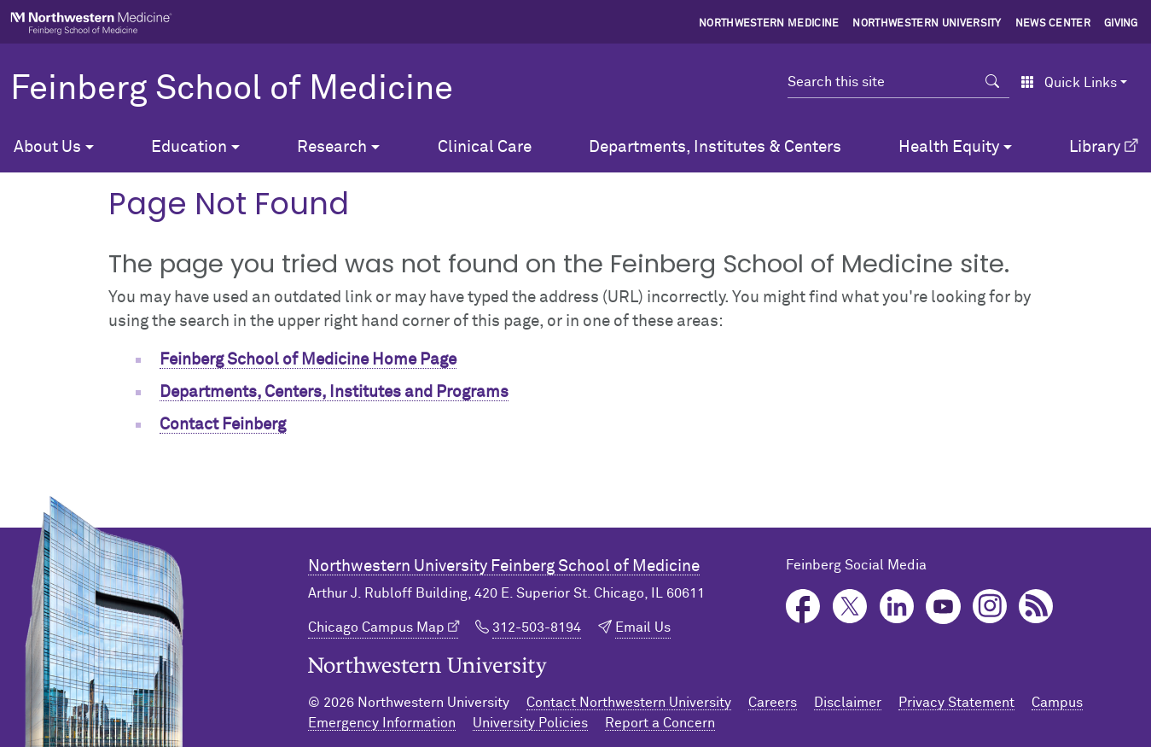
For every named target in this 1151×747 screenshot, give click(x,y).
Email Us (643, 627)
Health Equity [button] (948, 147)
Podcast (1036, 606)
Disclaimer (847, 702)
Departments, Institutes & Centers (715, 147)
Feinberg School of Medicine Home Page (308, 360)
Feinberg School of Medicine (231, 90)
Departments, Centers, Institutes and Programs (334, 392)
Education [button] (189, 147)
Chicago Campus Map (376, 627)
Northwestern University (926, 24)
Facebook (803, 606)
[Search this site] (882, 82)
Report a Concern (660, 723)
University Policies (530, 723)
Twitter (850, 606)
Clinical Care (485, 147)
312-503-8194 (536, 627)
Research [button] (332, 147)
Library (1094, 147)
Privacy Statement (956, 702)
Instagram (990, 606)
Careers (772, 702)
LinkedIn (897, 606)
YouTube (943, 606)
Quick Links (1068, 83)
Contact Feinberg (223, 425)
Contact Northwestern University (628, 702)
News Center (1053, 24)
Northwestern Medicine (769, 24)
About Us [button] (47, 147)
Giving (1121, 24)
